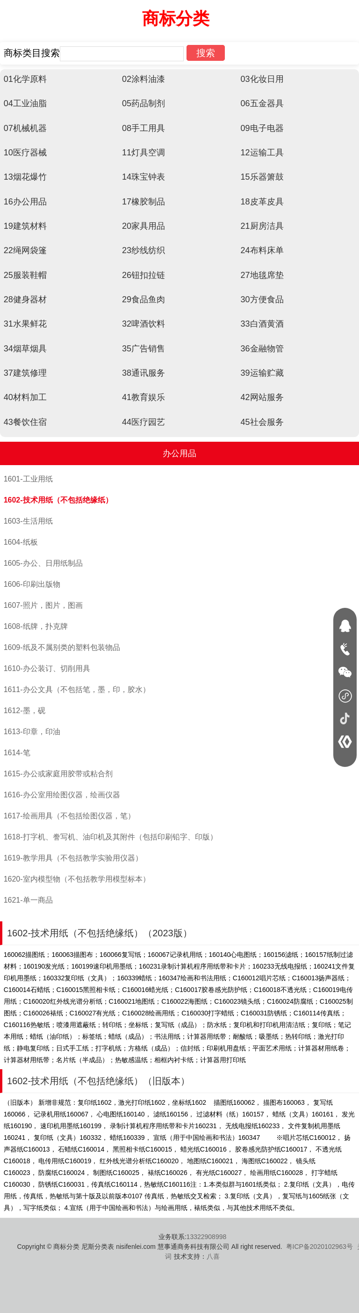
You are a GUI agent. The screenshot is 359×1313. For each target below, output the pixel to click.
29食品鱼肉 (143, 299)
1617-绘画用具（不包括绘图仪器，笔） (69, 816)
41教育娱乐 (143, 397)
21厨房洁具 (262, 226)
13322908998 (207, 1236)
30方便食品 (262, 299)
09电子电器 (262, 128)
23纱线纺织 (143, 250)
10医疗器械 (25, 152)
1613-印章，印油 (32, 732)
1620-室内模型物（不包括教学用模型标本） (77, 879)
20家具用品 (143, 226)
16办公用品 (25, 201)
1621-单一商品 (28, 900)
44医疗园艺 (143, 422)
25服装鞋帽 (25, 275)
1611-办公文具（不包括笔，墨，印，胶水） (77, 689)
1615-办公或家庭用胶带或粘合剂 (58, 774)
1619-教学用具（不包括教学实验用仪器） (73, 858)
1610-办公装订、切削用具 (47, 668)
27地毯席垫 (262, 275)
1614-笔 (17, 753)
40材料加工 (25, 397)
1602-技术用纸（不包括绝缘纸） (58, 500)
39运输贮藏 (262, 373)
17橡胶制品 (143, 201)
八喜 (213, 1256)
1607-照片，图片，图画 (43, 605)
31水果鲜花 (25, 323)
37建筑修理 (25, 373)
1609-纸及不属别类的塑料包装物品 (62, 647)
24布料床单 (262, 250)
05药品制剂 (143, 103)
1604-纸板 (21, 542)
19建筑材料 (25, 226)
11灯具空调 (143, 152)
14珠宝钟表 (143, 177)
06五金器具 (262, 103)
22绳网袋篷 (25, 250)
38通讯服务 (143, 373)
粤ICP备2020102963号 (319, 1246)
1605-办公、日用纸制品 (43, 563)
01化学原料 (25, 79)
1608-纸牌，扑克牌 (36, 626)
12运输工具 (262, 152)
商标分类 (175, 18)
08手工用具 (143, 128)
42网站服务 (262, 397)
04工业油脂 (25, 103)
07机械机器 (25, 128)
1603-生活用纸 (28, 521)
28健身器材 (25, 299)
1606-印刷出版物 (32, 584)
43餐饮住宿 (25, 422)
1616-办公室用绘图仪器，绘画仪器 (62, 795)
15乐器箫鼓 (262, 177)
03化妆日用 (262, 79)
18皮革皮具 (262, 201)
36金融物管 (262, 348)
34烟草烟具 (25, 348)
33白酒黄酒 (262, 323)
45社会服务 (262, 422)
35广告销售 (143, 348)
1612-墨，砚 (24, 711)
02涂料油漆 (143, 79)
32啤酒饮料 (143, 323)
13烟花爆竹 (25, 177)
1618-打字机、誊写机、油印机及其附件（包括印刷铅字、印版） (110, 837)
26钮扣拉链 (143, 275)
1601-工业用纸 (28, 479)
